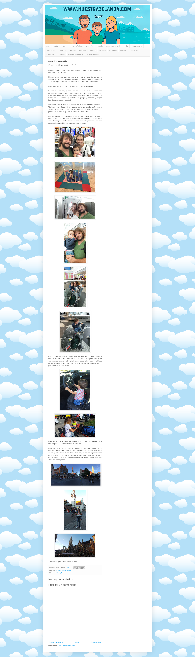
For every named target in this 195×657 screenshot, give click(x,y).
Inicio (48, 46)
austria (64, 570)
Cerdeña (89, 46)
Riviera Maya (136, 46)
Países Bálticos (60, 46)
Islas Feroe (51, 50)
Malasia (123, 50)
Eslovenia (62, 50)
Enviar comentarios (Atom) (66, 646)
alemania (58, 570)
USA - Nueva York (113, 46)
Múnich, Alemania (61, 573)
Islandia (93, 50)
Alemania (113, 50)
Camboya (50, 54)
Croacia (100, 46)
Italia (126, 46)
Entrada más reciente (56, 642)
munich (69, 570)
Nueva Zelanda (92, 54)
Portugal (82, 50)
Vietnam (102, 50)
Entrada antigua (96, 642)
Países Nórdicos (76, 46)
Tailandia (61, 54)
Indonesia (134, 50)
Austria (73, 50)
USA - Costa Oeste (75, 54)
